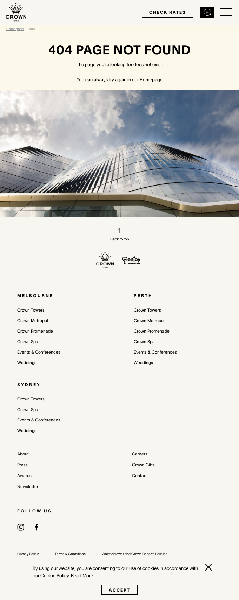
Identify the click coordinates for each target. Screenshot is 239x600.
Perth (143, 295)
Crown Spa (27, 341)
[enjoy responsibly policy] (131, 260)
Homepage (15, 29)
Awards (24, 475)
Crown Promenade (35, 331)
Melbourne (35, 295)
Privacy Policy (28, 554)
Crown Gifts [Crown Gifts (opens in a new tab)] (143, 464)
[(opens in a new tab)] (20, 526)
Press (22, 464)
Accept (119, 590)
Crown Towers (31, 310)
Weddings (26, 362)
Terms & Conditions (70, 554)
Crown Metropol (32, 320)
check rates (167, 12)
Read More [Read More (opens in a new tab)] (82, 575)
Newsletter (27, 486)
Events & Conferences (38, 352)
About (23, 454)
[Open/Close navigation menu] (226, 12)
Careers (139, 454)
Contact (140, 475)
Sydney (29, 384)
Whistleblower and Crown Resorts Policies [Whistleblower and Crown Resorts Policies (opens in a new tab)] (134, 554)
